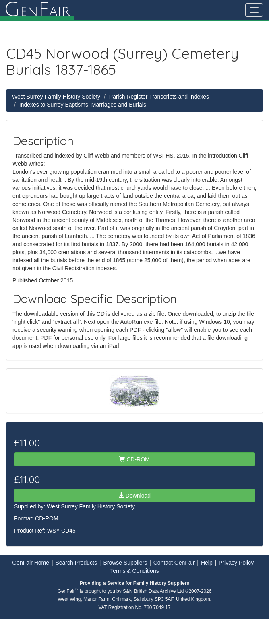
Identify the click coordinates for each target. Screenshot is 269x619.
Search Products (76, 562)
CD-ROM (134, 459)
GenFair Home (30, 562)
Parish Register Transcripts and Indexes (159, 96)
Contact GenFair (174, 562)
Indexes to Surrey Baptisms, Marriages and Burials (82, 104)
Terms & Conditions (134, 571)
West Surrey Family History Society (56, 96)
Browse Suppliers (125, 562)
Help (207, 562)
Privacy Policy (236, 562)
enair (37, 10)
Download (134, 495)
